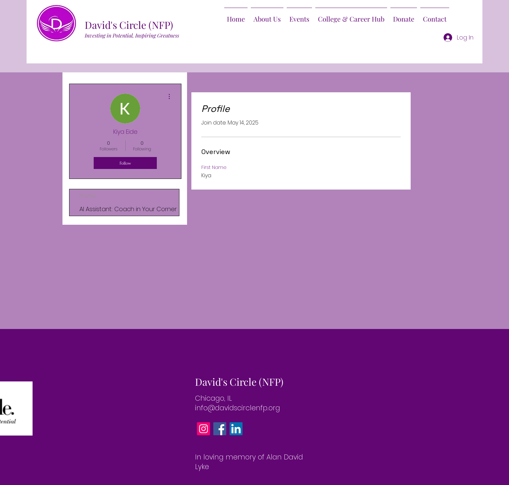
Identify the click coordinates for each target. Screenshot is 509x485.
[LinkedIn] (236, 428)
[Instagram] (203, 428)
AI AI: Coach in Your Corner (128, 209)
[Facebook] (219, 428)
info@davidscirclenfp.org (237, 408)
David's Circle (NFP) (129, 25)
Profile (88, 196)
